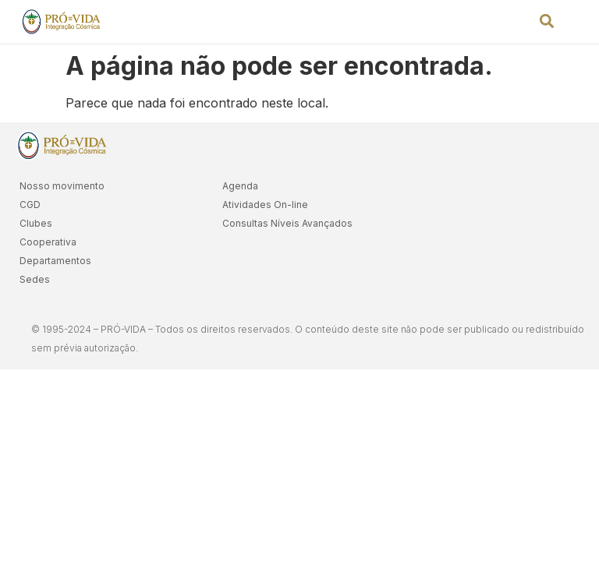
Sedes (34, 279)
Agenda (240, 186)
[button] (547, 21)
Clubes (35, 223)
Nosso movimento (62, 186)
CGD (30, 204)
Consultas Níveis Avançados (287, 223)
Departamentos (55, 260)
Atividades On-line (265, 204)
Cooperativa (47, 242)
